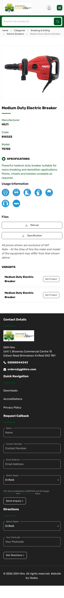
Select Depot (12, 475)
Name (9, 428)
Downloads (10, 390)
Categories (19, 30)
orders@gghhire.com (19, 369)
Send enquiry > (14, 500)
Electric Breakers (15, 34)
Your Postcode (13, 537)
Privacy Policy (12, 407)
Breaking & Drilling (40, 30)
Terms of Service (27, 493)
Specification (32, 235)
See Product (51, 279)
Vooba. (34, 577)
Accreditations (12, 399)
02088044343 (15, 362)
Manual (32, 225)
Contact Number (14, 444)
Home (5, 30)
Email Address (13, 459)
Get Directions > (15, 555)
